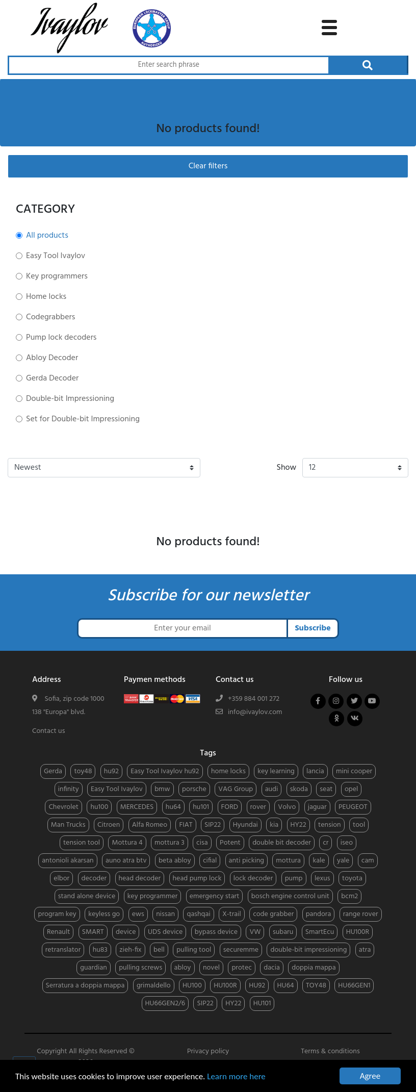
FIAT (185, 825)
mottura (288, 861)
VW (255, 932)
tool (359, 825)
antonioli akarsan (67, 861)
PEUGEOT (353, 807)
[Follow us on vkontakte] (354, 718)
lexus (322, 878)
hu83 (100, 950)
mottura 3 (169, 843)
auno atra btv (126, 861)
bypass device (216, 932)
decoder (94, 878)
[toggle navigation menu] (329, 26)
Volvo (287, 807)
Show (287, 468)
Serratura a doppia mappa (85, 986)
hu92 (111, 771)
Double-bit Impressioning (70, 399)
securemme (240, 950)
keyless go (104, 914)
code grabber (273, 914)
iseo (347, 843)
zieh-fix (130, 950)
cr (325, 843)
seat (326, 789)
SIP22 (212, 825)
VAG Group (235, 789)
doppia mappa (313, 968)
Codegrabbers (50, 317)
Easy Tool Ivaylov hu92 (165, 771)
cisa (202, 843)
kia (274, 825)
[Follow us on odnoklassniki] (336, 718)
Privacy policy (208, 1051)
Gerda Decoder (52, 378)
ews (138, 914)
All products (47, 236)
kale (319, 861)
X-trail (231, 914)
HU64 (285, 986)
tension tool (81, 843)
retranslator (63, 950)
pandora (318, 914)
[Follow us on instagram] (336, 701)
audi (271, 789)
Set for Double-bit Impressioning (83, 419)
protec (241, 968)
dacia (272, 968)
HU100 (192, 986)
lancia (315, 771)
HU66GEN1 (354, 986)
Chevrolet (63, 807)
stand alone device (87, 896)
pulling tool (193, 950)
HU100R (357, 932)
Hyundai (245, 825)
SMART (93, 932)
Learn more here (236, 1076)
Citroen (108, 825)
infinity (68, 789)
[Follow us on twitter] (354, 701)
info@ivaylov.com (255, 712)
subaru (283, 932)
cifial (210, 861)
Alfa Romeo (149, 825)
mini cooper (354, 771)
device (126, 932)
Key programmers (57, 276)
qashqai (198, 914)
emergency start (215, 896)
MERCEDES (137, 807)
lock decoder (253, 878)
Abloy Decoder (52, 358)
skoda (299, 789)
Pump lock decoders (61, 338)
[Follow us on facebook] (318, 701)
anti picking (246, 861)
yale (343, 861)
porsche (194, 789)
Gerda (53, 771)
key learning (275, 771)
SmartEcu (319, 932)
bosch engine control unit (290, 896)
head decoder (140, 878)
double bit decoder (281, 843)
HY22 (298, 825)
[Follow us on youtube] (372, 701)
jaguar (317, 807)
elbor (61, 878)
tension (329, 825)
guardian (93, 968)
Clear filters (208, 166)
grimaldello (154, 986)
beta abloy (175, 861)
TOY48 (316, 986)
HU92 (257, 986)
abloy (182, 968)
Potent (230, 843)
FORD (230, 807)
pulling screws (140, 968)
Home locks (46, 297)
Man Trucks (68, 825)
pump (294, 878)
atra (365, 950)
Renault (58, 932)
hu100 (99, 807)
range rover (360, 914)
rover (258, 807)
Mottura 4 (127, 843)
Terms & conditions (330, 1051)
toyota (352, 878)
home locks (228, 771)
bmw (162, 789)
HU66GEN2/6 (165, 1003)
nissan (165, 914)
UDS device (165, 932)
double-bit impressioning (308, 950)
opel (351, 789)
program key (57, 914)
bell (159, 950)
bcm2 (349, 896)
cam (367, 861)
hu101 (201, 807)
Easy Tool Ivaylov (55, 256)
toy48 (83, 771)
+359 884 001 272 (253, 699)
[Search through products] (168, 65)
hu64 (173, 807)
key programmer (152, 896)
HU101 (262, 1003)
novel (211, 968)
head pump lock (197, 878)
